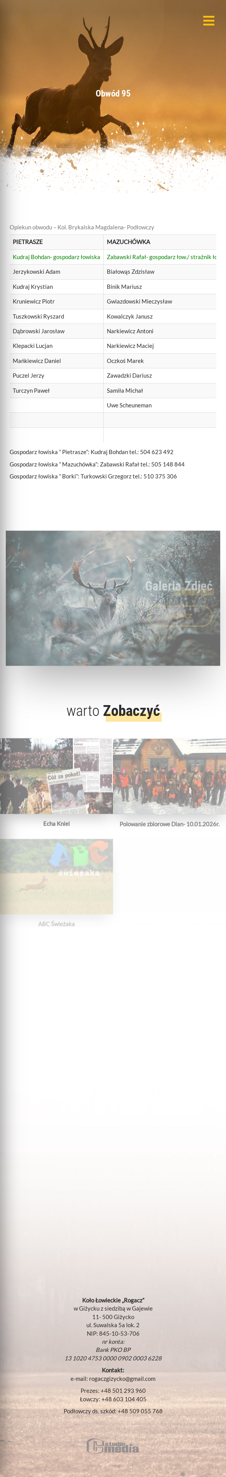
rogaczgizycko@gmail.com (122, 1378)
